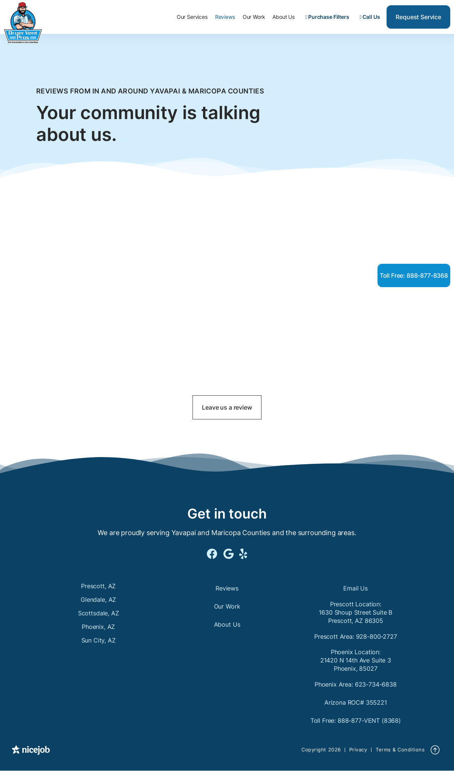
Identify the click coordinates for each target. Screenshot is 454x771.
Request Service (418, 17)
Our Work (254, 17)
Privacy (358, 750)
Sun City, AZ (98, 640)
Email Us (355, 588)
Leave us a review (227, 407)
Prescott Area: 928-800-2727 (355, 636)
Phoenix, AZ (98, 626)
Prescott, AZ (98, 586)
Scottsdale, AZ (98, 613)
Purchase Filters (327, 17)
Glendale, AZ (98, 599)
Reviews (225, 17)
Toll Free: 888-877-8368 (414, 275)
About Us (283, 17)
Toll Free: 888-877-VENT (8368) (355, 720)
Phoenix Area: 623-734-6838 (356, 684)
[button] (192, 17)
